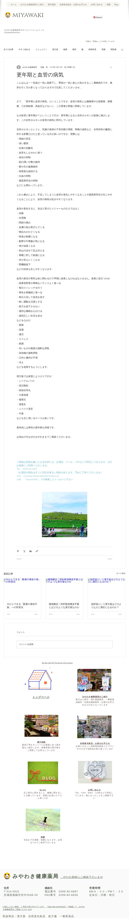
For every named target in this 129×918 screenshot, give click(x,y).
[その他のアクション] (111, 67)
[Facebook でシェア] (18, 551)
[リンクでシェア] (37, 551)
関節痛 (113, 49)
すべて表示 (120, 573)
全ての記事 (8, 49)
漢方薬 (55, 49)
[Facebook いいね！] (97, 29)
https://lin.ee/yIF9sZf (56, 907)
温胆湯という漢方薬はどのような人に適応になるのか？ (106, 606)
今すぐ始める (24, 49)
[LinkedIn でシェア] (30, 551)
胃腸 (103, 49)
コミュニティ (41, 49)
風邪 (74, 49)
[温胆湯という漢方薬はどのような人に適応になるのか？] (106, 588)
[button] (122, 50)
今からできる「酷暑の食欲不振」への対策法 (22, 606)
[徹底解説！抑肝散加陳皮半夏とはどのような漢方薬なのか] (64, 588)
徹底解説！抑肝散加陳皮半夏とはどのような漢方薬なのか (64, 606)
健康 (65, 49)
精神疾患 (92, 49)
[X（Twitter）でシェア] (24, 551)
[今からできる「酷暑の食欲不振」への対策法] (22, 588)
